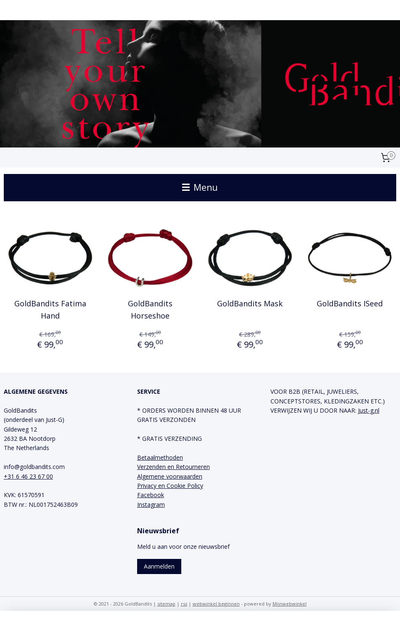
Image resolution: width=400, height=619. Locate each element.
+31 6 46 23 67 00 (28, 476)
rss (184, 604)
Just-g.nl (368, 410)
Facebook (150, 495)
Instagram (151, 504)
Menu (200, 187)
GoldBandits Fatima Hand (50, 309)
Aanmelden (159, 566)
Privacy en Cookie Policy (170, 486)
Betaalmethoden (160, 457)
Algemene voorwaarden (169, 476)
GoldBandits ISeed (350, 303)
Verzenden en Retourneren (173, 467)
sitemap (166, 604)
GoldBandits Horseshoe (150, 309)
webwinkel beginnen (216, 604)
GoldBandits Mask (250, 303)
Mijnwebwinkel (290, 604)
